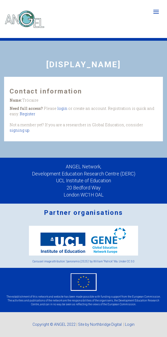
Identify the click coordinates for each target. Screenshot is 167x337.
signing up (19, 130)
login (62, 108)
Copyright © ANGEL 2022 (54, 324)
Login (130, 324)
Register (27, 113)
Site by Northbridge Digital (100, 324)
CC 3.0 (131, 261)
